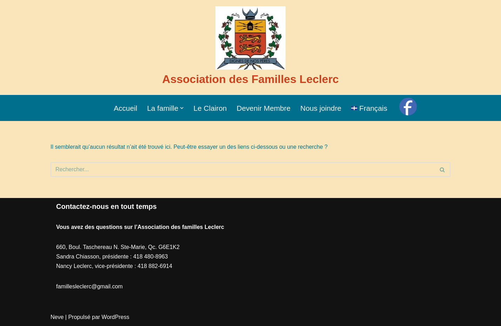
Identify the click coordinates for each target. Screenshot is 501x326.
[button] (181, 108)
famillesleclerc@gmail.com (89, 286)
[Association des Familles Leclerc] (250, 47)
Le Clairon (210, 108)
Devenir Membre (263, 108)
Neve (57, 317)
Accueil (125, 108)
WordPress (115, 317)
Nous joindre (320, 108)
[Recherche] (243, 169)
